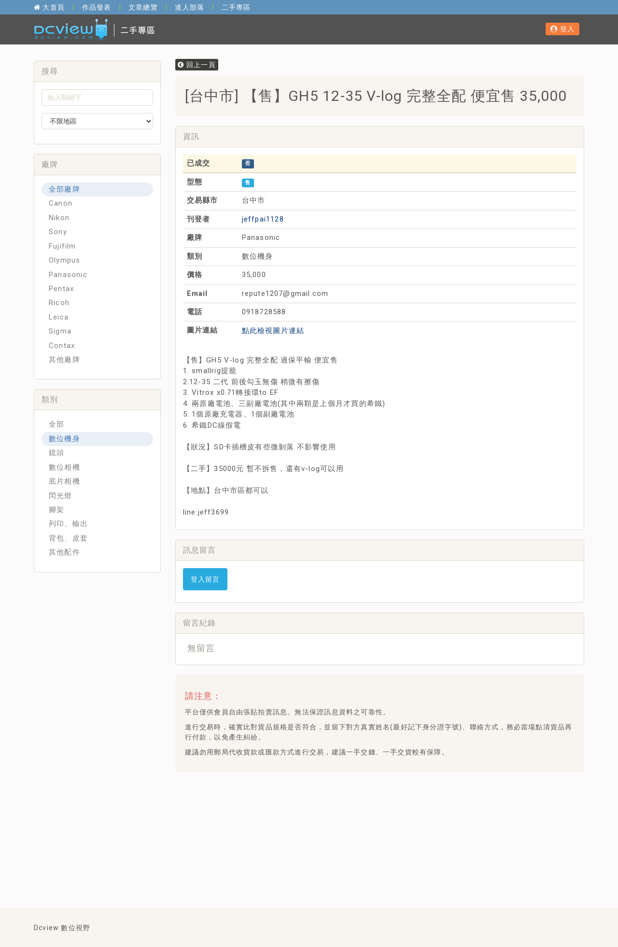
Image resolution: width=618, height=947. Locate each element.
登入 (562, 29)
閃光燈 (60, 495)
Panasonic (68, 274)
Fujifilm (62, 246)
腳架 (56, 509)
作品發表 (97, 7)
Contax (62, 345)
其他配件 (64, 552)
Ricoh (59, 302)
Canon (60, 203)
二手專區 (236, 7)
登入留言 (205, 579)
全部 (56, 424)
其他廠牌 (64, 359)
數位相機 (64, 467)
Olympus (64, 260)
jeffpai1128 (263, 219)
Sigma (60, 331)
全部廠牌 (64, 189)
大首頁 (49, 7)
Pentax (61, 288)
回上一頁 (197, 65)
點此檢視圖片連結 (273, 330)
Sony (58, 231)
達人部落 (189, 7)
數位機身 (64, 438)
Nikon (59, 217)
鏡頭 (56, 452)
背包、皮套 (68, 538)
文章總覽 (143, 7)
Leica (59, 317)
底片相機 (64, 481)
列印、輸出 (68, 523)
